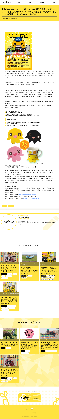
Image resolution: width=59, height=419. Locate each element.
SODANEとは (26, 413)
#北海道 (4, 206)
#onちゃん (11, 206)
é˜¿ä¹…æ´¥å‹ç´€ (30, 339)
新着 (19, 2)
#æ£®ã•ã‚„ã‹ (51, 277)
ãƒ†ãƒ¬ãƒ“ (43, 350)
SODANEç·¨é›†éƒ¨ (11, 263)
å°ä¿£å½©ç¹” (10, 339)
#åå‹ (3, 276)
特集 (30, 2)
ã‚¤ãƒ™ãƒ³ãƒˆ (4, 274)
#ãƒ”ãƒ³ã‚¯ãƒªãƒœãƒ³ (25, 352)
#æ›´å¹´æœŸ (51, 279)
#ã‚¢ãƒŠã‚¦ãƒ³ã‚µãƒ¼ (44, 279)
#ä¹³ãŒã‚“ (28, 350)
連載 (54, 2)
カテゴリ (42, 2)
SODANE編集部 (14, 18)
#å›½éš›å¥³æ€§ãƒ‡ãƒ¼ (51, 275)
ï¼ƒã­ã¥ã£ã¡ (5, 278)
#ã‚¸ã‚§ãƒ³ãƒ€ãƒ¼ (44, 277)
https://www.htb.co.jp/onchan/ (27, 194)
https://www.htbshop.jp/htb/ (31, 198)
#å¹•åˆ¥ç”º (15, 274)
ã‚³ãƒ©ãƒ (3, 347)
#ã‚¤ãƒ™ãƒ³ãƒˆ (9, 274)
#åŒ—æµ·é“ (29, 275)
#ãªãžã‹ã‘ (9, 276)
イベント (6, 209)
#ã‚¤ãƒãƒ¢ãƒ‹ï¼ (49, 350)
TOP (2, 209)
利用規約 (34, 413)
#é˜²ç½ (54, 350)
